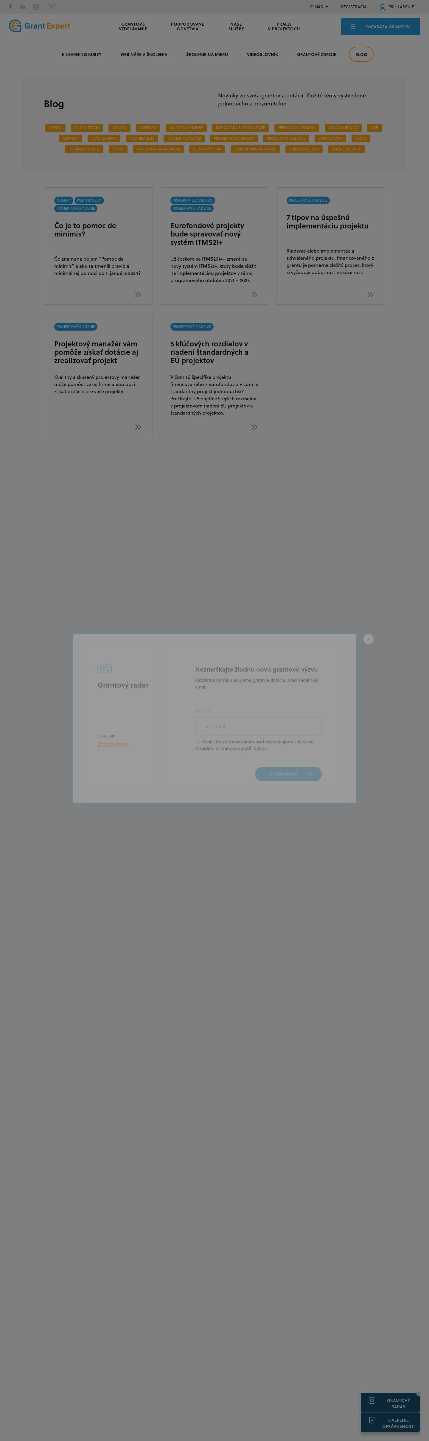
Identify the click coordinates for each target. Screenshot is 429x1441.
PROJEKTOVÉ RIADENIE (286, 138)
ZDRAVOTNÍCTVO (304, 149)
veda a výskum (207, 149)
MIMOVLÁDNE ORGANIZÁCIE (240, 127)
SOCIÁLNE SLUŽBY (84, 149)
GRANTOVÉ (133, 25)
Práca (284, 25)
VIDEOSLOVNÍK (262, 54)
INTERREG (148, 127)
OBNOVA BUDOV (343, 127)
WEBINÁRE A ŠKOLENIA (143, 54)
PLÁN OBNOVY (103, 138)
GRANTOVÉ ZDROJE (316, 54)
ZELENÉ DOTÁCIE (346, 149)
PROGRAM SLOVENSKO (234, 138)
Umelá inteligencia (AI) (158, 149)
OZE (374, 127)
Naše (236, 25)
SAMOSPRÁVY (330, 138)
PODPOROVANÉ (187, 25)
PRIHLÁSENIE (397, 7)
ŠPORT (118, 149)
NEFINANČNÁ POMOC (296, 127)
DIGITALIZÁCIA (87, 127)
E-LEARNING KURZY (81, 54)
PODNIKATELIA (142, 138)
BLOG (361, 54)
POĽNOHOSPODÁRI (184, 138)
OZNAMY (70, 138)
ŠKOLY (360, 138)
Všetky (55, 127)
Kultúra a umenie (186, 127)
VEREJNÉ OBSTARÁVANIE (255, 149)
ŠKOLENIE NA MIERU (207, 54)
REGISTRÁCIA (354, 7)
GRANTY (119, 127)
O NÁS (316, 7)
